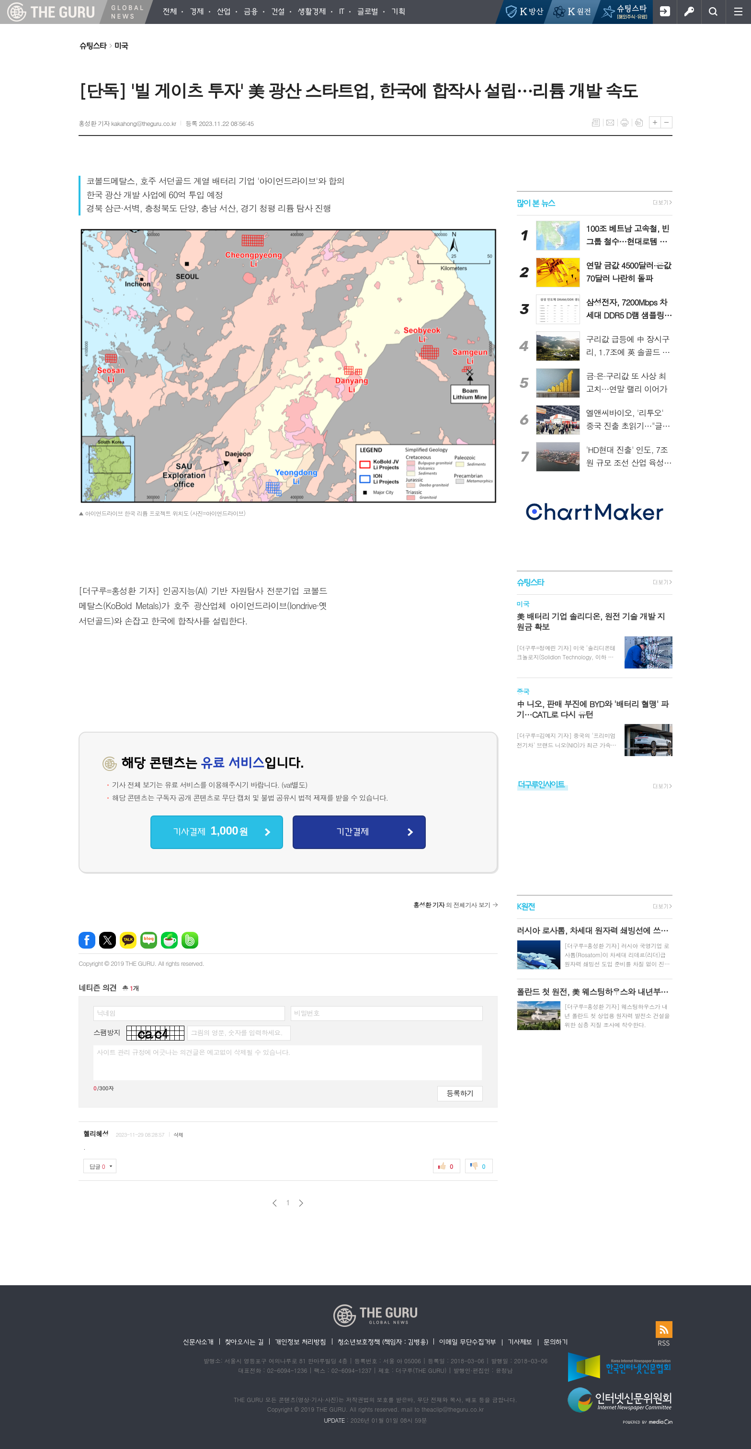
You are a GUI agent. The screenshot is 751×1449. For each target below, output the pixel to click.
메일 (610, 122)
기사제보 (520, 1341)
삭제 (178, 1134)
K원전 (526, 906)
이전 (274, 1203)
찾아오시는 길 (244, 1341)
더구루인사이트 (541, 784)
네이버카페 (169, 940)
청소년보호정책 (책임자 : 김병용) (383, 1341)
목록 (596, 122)
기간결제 (352, 831)
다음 (301, 1203)
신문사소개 (198, 1341)
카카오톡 (128, 940)
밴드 (190, 940)
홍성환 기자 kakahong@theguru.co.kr (127, 123)
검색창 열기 (713, 12)
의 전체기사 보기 (451, 904)
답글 (97, 1166)
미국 (121, 45)
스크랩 (639, 122)
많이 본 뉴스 (536, 203)
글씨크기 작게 (666, 122)
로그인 (689, 12)
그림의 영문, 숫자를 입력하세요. (236, 1032)
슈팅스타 (93, 45)
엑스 (107, 940)
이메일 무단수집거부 (467, 1341)
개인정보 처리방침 (300, 1341)
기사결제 (210, 831)
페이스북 (87, 940)
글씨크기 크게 (655, 122)
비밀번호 (306, 1012)
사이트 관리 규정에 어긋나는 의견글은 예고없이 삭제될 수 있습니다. (193, 1052)
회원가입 (664, 12)
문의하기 (556, 1341)
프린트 (624, 122)
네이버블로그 (148, 940)
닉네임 (106, 1012)
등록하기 (459, 1093)
